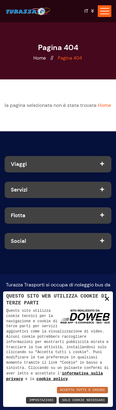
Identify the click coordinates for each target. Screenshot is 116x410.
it (86, 11)
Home (40, 58)
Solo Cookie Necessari (83, 400)
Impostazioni (41, 400)
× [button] (107, 298)
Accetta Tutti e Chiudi (82, 390)
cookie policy (52, 379)
